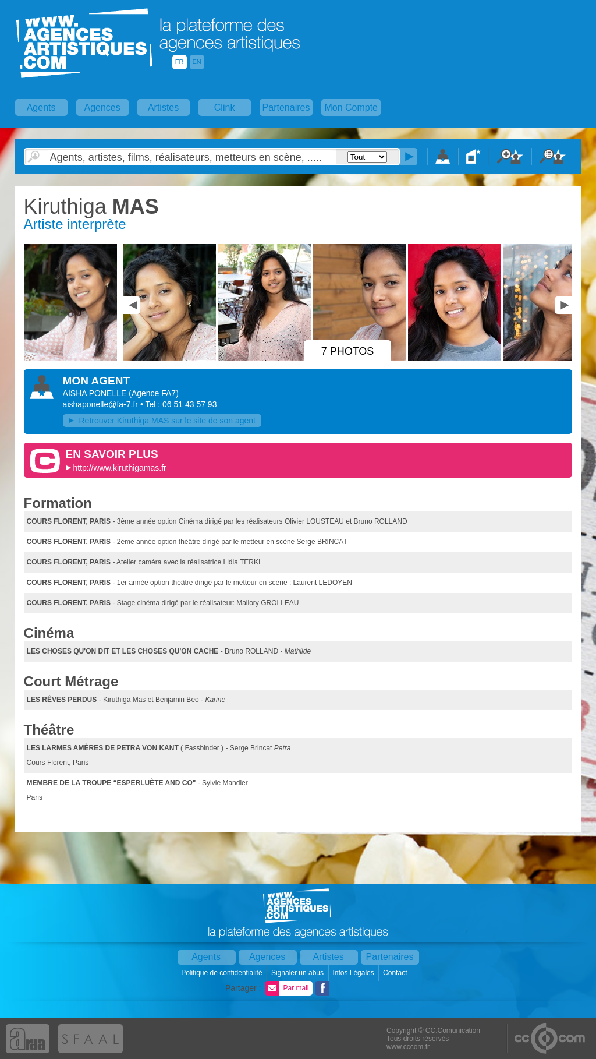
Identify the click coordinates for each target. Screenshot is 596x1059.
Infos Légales (354, 973)
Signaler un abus (298, 973)
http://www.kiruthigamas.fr (119, 467)
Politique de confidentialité (222, 973)
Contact (396, 973)
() (154, 393)
